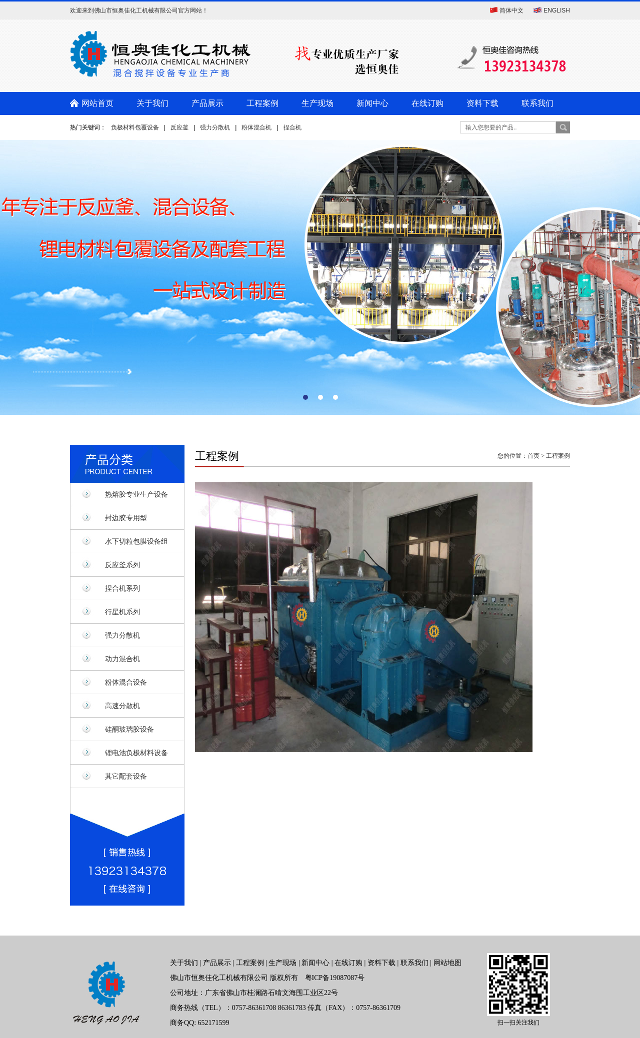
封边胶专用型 (126, 518)
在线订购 (428, 103)
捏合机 (293, 127)
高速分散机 (122, 706)
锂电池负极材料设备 (136, 753)
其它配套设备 (126, 776)
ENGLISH (557, 10)
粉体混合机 (257, 127)
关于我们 (152, 103)
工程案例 (262, 103)
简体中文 (512, 10)
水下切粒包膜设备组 (136, 541)
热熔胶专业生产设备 (136, 494)
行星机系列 (122, 612)
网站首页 (98, 103)
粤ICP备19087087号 (335, 978)
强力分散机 (215, 127)
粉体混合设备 (126, 682)
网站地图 (448, 963)
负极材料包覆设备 (135, 127)
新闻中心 (372, 103)
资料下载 (482, 103)
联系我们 (538, 103)
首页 (534, 455)
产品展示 (208, 103)
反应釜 (179, 127)
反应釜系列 (122, 565)
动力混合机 (122, 659)
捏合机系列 (122, 588)
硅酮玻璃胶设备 (129, 729)
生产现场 (318, 103)
